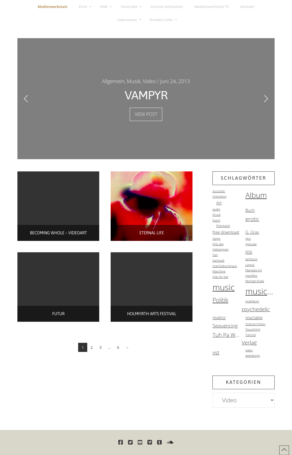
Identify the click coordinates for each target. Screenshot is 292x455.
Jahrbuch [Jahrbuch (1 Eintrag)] (251, 259)
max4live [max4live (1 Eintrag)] (251, 276)
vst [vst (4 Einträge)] (215, 352)
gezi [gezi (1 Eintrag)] (248, 239)
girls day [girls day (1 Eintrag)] (218, 244)
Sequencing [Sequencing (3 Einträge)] (225, 325)
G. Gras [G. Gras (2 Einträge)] (252, 232)
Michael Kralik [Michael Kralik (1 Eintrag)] (254, 281)
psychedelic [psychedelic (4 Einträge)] (256, 309)
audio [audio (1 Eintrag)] (216, 209)
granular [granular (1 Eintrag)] (251, 244)
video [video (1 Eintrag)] (249, 350)
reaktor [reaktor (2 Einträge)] (219, 317)
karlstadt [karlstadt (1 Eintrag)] (218, 261)
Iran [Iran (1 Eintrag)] (215, 255)
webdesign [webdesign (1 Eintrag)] (252, 356)
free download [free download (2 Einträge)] (225, 232)
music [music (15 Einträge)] (223, 287)
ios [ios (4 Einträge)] (248, 251)
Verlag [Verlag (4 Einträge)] (249, 342)
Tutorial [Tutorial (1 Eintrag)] (250, 335)
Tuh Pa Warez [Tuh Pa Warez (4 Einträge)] (227, 335)
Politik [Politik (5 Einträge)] (220, 300)
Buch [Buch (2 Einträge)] (250, 210)
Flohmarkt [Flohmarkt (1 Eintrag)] (223, 226)
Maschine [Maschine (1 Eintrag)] (219, 271)
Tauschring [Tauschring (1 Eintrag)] (252, 329)
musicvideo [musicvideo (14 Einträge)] (259, 291)
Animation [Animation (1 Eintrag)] (219, 196)
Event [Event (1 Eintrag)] (216, 220)
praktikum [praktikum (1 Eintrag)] (252, 301)
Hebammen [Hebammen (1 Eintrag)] (220, 249)
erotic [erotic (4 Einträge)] (252, 219)
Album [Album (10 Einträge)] (256, 195)
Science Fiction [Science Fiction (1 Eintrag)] (255, 324)
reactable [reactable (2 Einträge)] (253, 317)
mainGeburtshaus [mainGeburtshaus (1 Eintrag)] (224, 266)
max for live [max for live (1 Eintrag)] (220, 277)
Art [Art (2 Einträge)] (219, 203)
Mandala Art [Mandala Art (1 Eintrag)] (253, 270)
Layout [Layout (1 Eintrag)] (249, 265)
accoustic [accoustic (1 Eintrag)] (218, 191)
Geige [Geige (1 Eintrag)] (216, 239)
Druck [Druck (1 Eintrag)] (216, 215)
